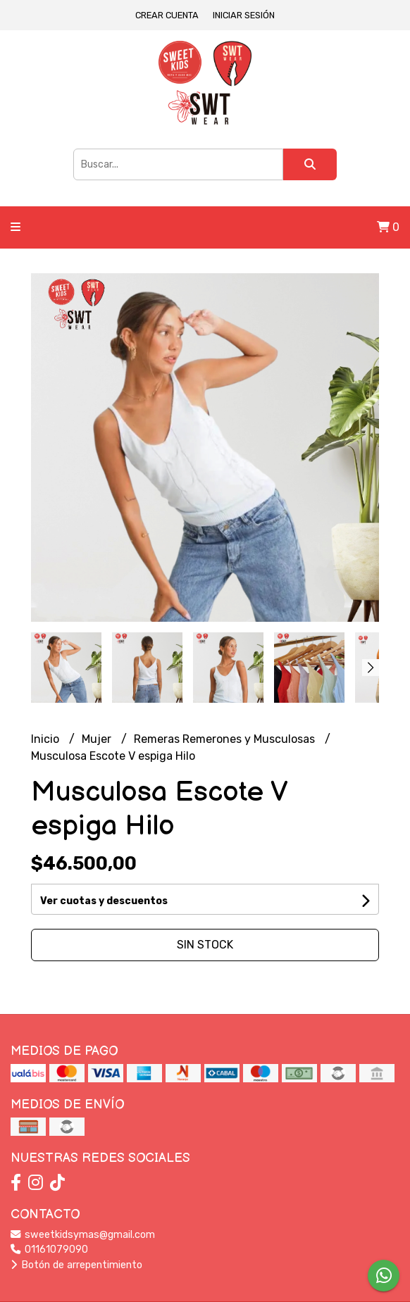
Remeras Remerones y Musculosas (226, 739)
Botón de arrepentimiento (76, 1265)
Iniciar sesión (244, 15)
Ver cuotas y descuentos (104, 901)
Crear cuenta (167, 15)
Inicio (46, 739)
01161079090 (49, 1250)
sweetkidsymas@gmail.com (83, 1235)
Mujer (98, 739)
